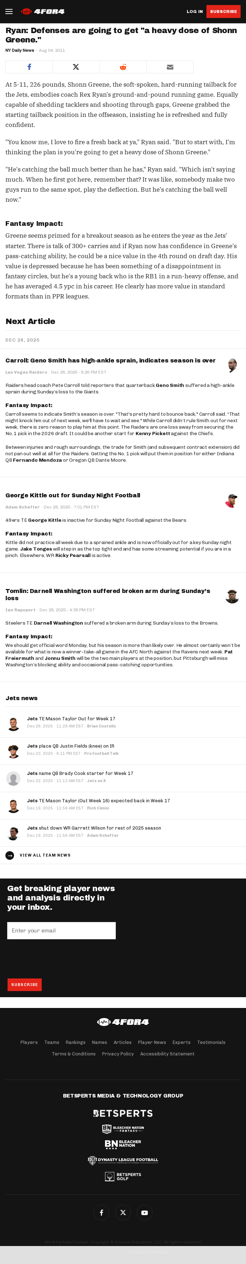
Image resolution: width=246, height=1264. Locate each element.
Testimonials (211, 1042)
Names (99, 1042)
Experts (182, 1042)
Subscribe (223, 11)
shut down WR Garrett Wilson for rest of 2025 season (94, 828)
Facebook (101, 1212)
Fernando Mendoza (37, 460)
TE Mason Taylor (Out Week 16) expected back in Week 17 (98, 800)
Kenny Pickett (153, 433)
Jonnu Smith (60, 658)
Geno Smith (170, 385)
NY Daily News (19, 50)
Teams (51, 1042)
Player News (152, 1042)
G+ (144, 1212)
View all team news (45, 855)
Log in (195, 12)
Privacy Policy (118, 1054)
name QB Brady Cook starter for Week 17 (80, 773)
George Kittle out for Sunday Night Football (72, 495)
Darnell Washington (58, 623)
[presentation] (62, 959)
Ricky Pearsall (73, 555)
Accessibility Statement (167, 1054)
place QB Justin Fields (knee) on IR (70, 746)
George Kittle (44, 520)
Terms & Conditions (74, 1054)
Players (29, 1042)
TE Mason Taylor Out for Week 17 (71, 718)
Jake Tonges (36, 549)
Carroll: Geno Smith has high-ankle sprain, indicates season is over (110, 360)
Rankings (76, 1042)
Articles (123, 1042)
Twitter (123, 1212)
